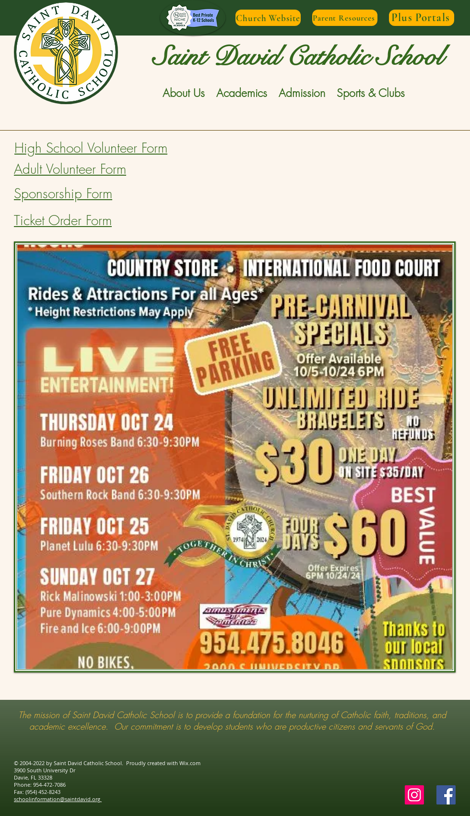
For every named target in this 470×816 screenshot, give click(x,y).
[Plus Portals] (422, 17)
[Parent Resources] (345, 17)
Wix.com (189, 763)
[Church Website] (268, 17)
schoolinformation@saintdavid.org (58, 799)
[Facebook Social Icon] (446, 794)
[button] (184, 93)
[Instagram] (414, 794)
